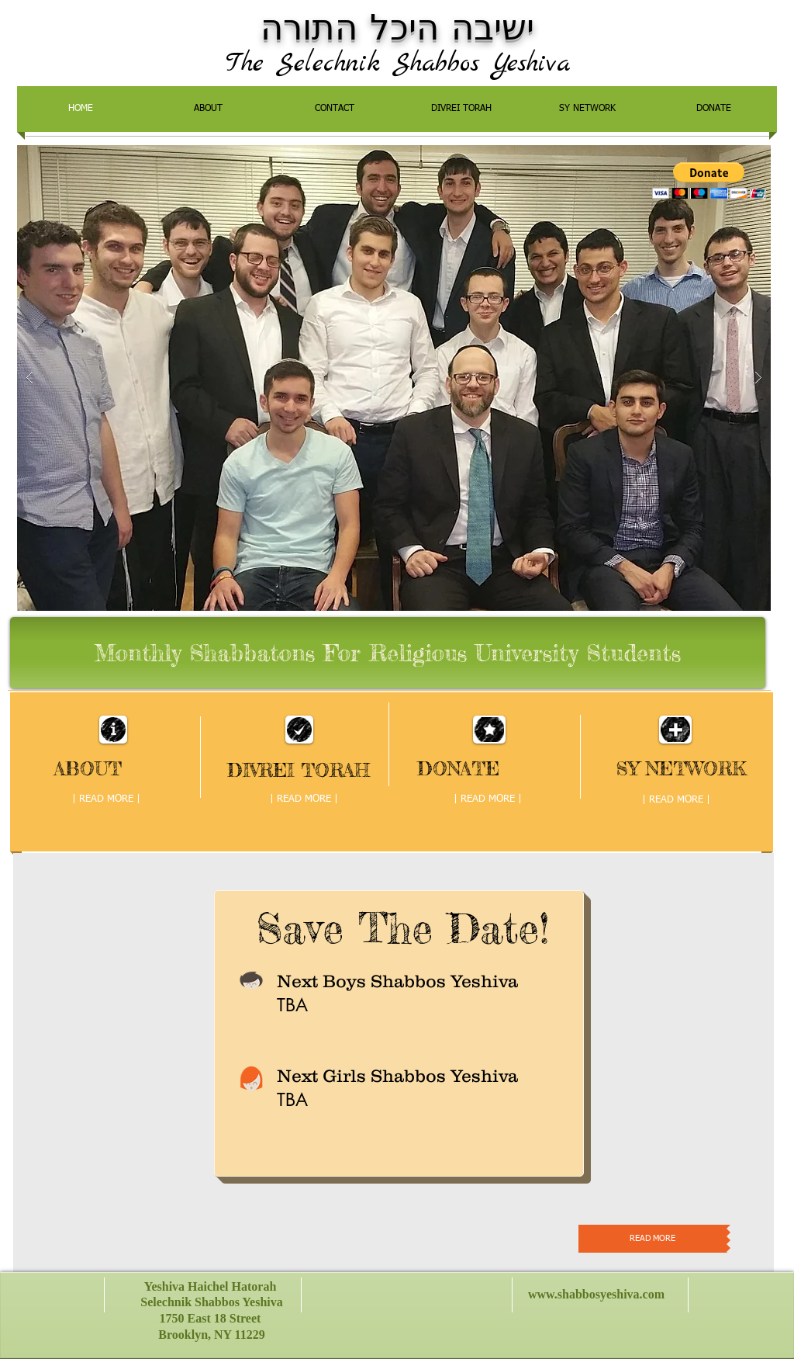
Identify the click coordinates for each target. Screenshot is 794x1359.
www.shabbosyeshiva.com (596, 1294)
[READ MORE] (652, 1239)
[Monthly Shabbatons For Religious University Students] (387, 652)
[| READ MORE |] (106, 800)
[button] (709, 180)
